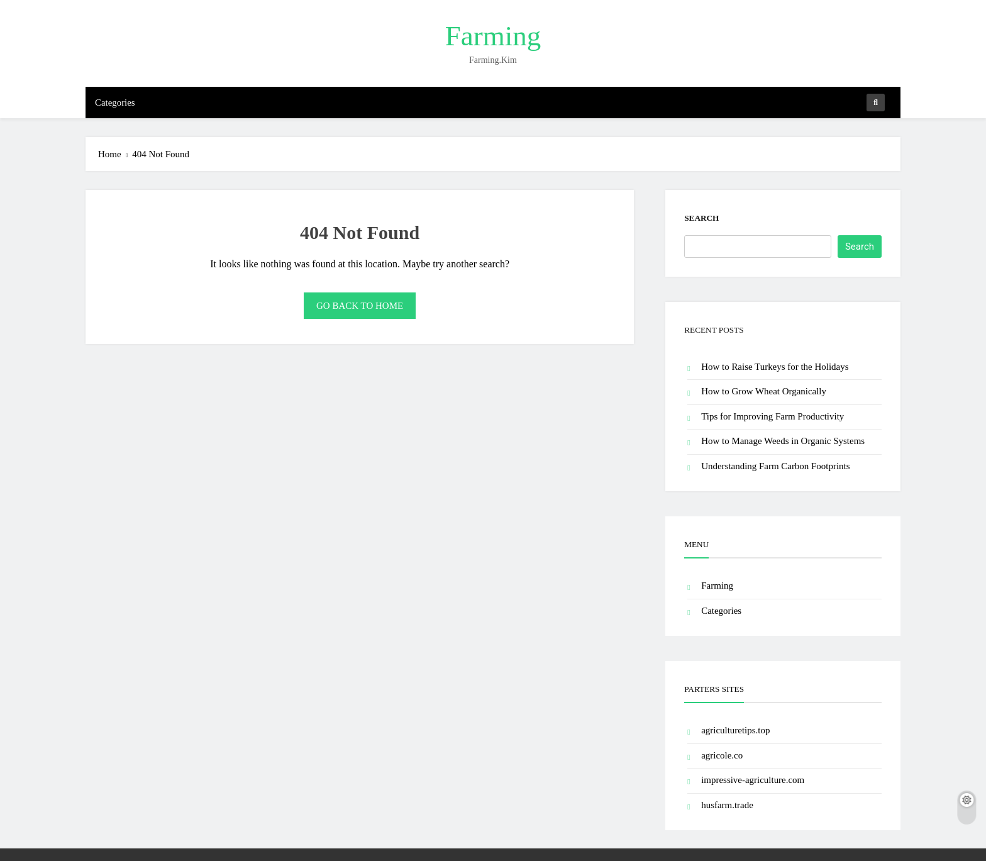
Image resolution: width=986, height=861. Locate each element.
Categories (115, 102)
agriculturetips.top (735, 730)
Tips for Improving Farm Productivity (772, 416)
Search (701, 218)
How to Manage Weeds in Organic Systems (783, 441)
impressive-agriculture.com (752, 780)
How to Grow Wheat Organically (763, 391)
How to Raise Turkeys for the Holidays (774, 367)
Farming (493, 36)
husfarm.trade (727, 805)
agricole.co (722, 755)
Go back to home (359, 306)
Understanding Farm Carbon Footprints (775, 466)
